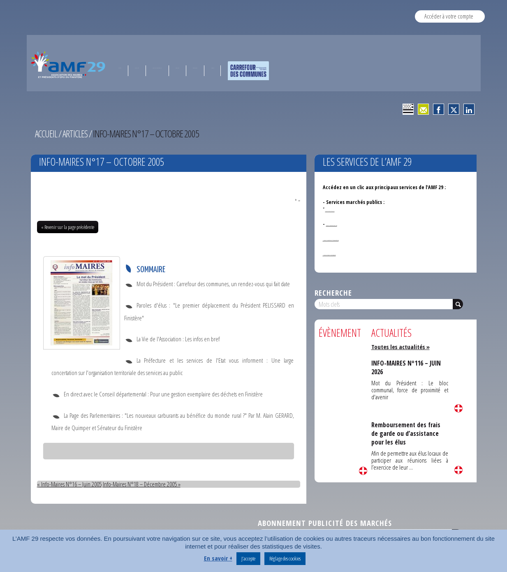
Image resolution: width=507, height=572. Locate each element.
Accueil (46, 133)
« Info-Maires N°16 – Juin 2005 (69, 485)
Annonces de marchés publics (348, 209)
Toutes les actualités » (402, 347)
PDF (292, 199)
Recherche (333, 292)
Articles (76, 133)
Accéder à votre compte (448, 16)
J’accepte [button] (248, 558)
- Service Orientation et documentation (367, 238)
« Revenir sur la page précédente (67, 228)
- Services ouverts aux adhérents (360, 253)
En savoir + (218, 558)
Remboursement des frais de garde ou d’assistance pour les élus (406, 433)
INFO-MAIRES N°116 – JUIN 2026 (407, 367)
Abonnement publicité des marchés (325, 524)
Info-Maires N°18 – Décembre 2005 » (142, 485)
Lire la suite (363, 471)
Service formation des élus (356, 223)
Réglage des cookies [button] (285, 558)
